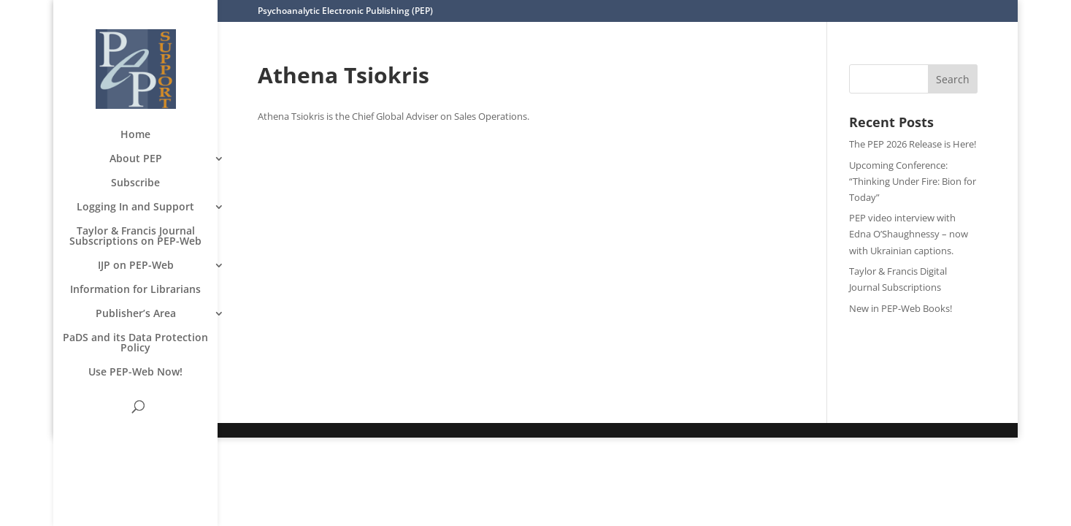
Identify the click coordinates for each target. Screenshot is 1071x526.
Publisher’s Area (136, 314)
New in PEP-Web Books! (900, 308)
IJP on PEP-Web (136, 266)
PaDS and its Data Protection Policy (135, 343)
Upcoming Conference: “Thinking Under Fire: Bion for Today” (912, 181)
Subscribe (135, 183)
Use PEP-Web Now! (135, 372)
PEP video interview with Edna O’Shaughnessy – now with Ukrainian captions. (908, 233)
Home (135, 135)
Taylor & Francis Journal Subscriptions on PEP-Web (135, 237)
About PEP (136, 159)
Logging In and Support (135, 207)
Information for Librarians (135, 290)
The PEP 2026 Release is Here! (912, 143)
